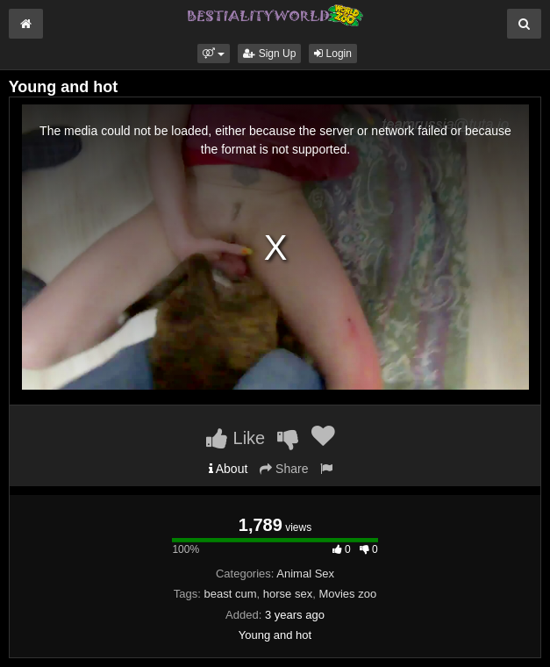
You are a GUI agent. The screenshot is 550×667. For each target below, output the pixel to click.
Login (333, 53)
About (228, 469)
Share (284, 469)
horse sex (287, 593)
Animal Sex (305, 573)
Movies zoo (347, 593)
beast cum (230, 593)
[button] (213, 53)
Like (235, 438)
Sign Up (269, 53)
